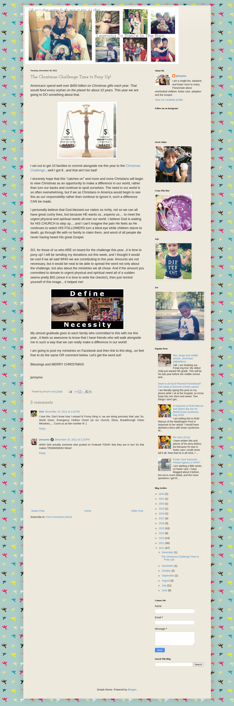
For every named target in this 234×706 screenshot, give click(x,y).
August (166, 580)
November (168, 565)
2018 (162, 513)
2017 (162, 518)
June (165, 590)
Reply (42, 428)
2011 (162, 548)
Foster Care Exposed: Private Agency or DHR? (186, 461)
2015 (162, 528)
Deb (41, 411)
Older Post (137, 510)
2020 (162, 503)
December (168, 552)
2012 (162, 543)
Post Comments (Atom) (59, 517)
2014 (162, 533)
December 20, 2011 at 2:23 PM (72, 439)
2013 (162, 538)
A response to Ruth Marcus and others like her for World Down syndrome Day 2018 (188, 410)
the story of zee (181, 437)
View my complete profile (169, 99)
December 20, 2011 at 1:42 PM (62, 411)
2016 (162, 523)
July (164, 585)
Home (87, 510)
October (167, 570)
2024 (162, 493)
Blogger (132, 689)
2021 (162, 498)
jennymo (44, 439)
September (168, 575)
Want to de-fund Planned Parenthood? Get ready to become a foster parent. (179, 385)
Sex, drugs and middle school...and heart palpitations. (185, 358)
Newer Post (37, 510)
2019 (162, 508)
